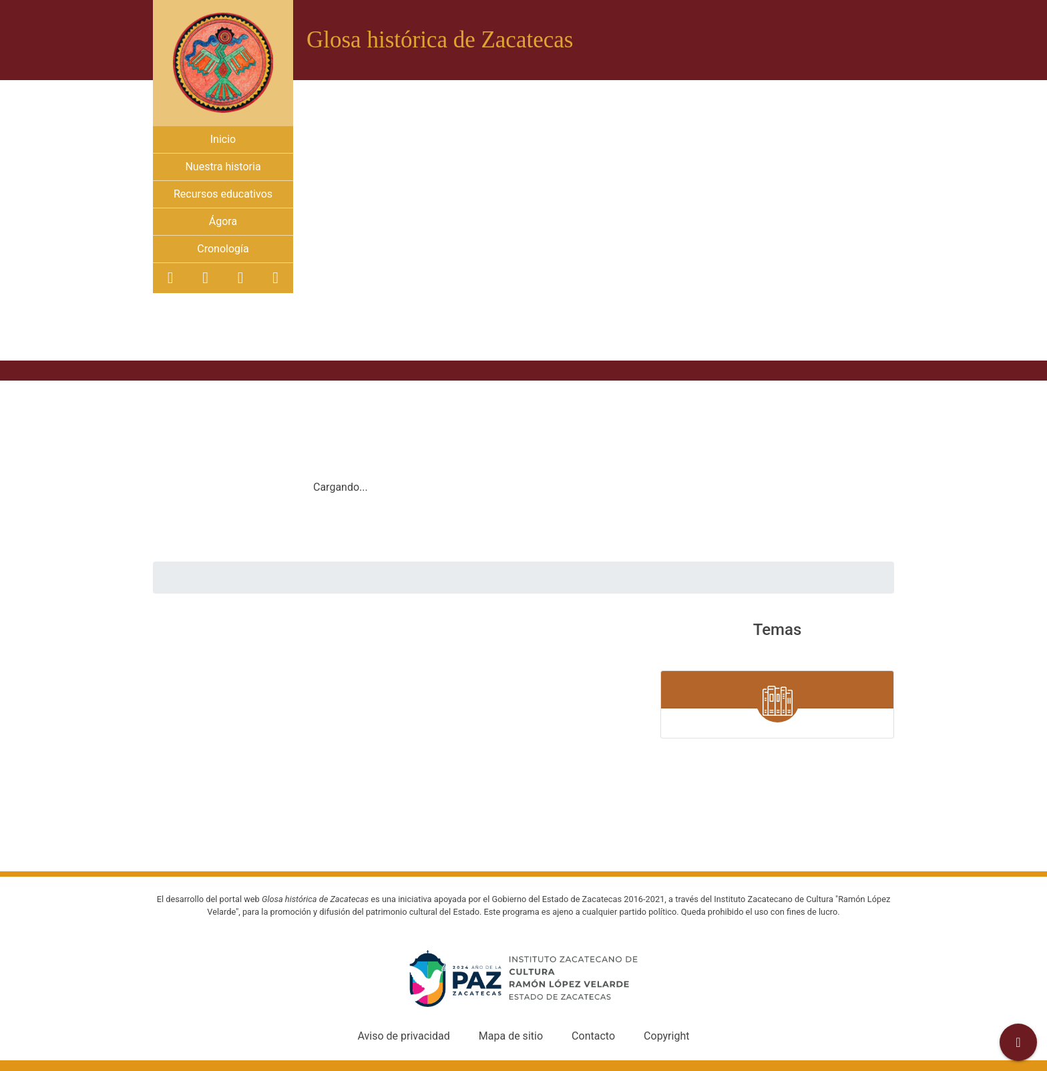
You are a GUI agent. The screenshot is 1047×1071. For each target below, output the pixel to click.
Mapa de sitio (511, 1036)
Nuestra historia (222, 166)
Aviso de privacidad (404, 1036)
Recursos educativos (223, 194)
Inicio (223, 139)
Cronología (222, 248)
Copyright (666, 1036)
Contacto (593, 1036)
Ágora (223, 221)
